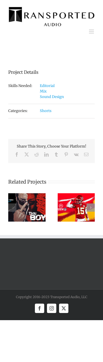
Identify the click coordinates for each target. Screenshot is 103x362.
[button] (12, 207)
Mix (43, 91)
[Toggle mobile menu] (92, 31)
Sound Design (52, 96)
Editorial (47, 85)
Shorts (45, 110)
